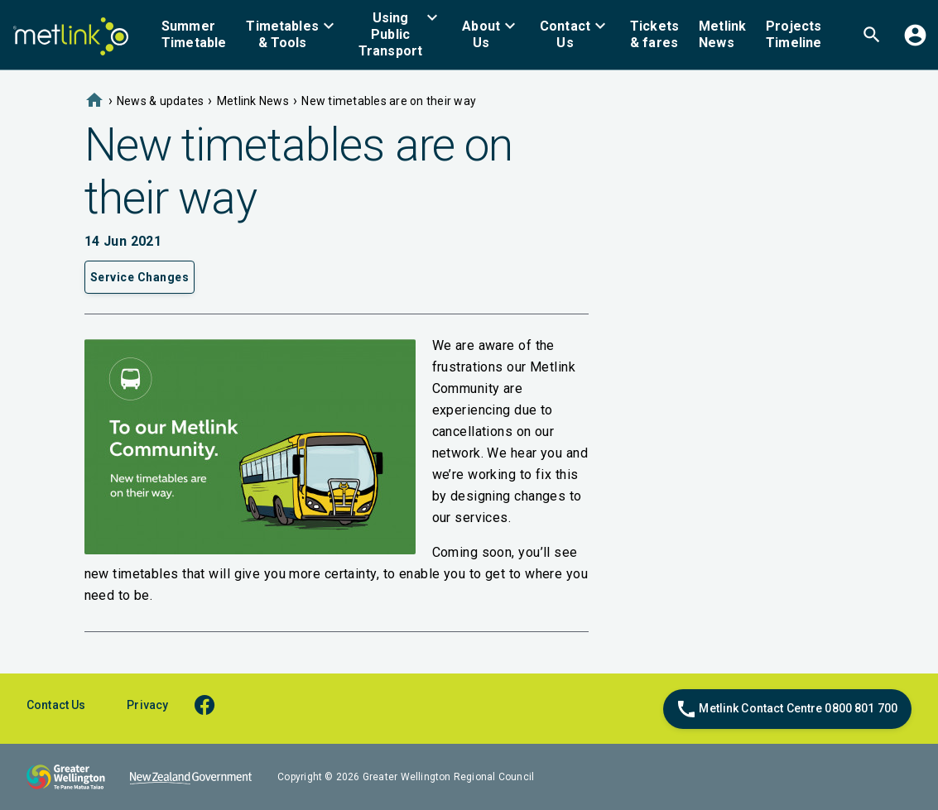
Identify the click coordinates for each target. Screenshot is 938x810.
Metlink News (253, 101)
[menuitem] (194, 34)
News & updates (160, 101)
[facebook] (212, 704)
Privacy (147, 705)
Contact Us (55, 705)
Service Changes (140, 277)
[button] (292, 34)
